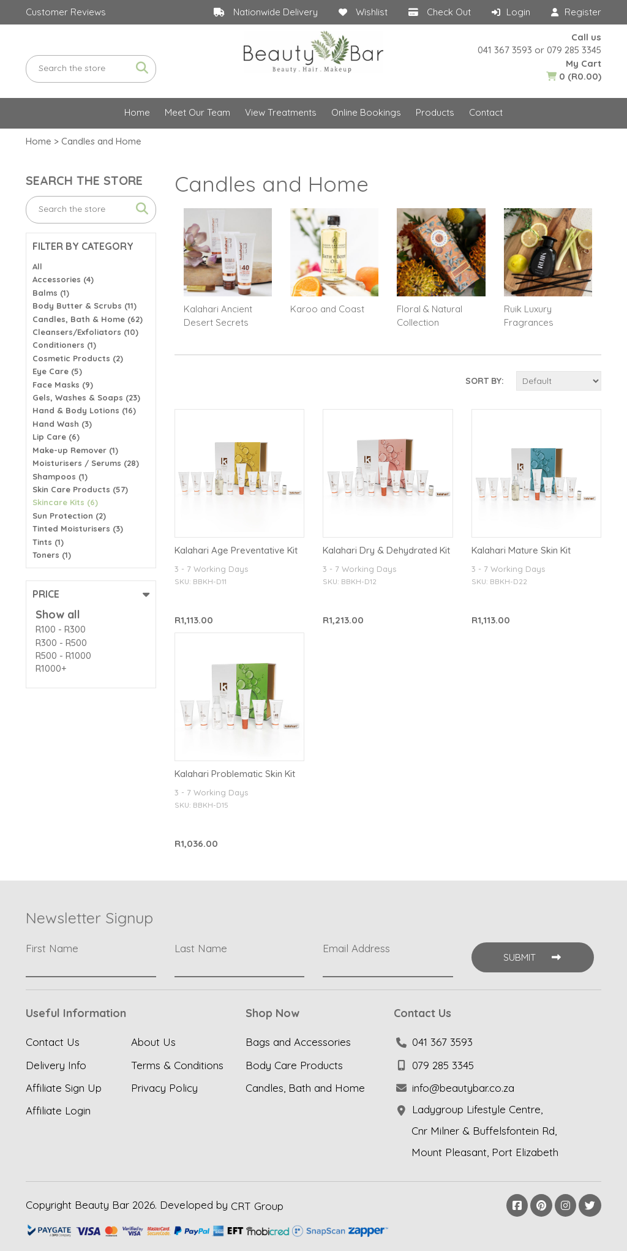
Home (137, 112)
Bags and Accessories (298, 1042)
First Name (52, 948)
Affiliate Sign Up (64, 1087)
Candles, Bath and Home (305, 1087)
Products (435, 112)
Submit (532, 957)
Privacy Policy (164, 1087)
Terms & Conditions (177, 1065)
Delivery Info (56, 1065)
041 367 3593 (505, 50)
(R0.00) (573, 76)
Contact (486, 112)
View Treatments (281, 112)
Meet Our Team (197, 112)
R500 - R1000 (63, 655)
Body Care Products (294, 1065)
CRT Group (257, 1206)
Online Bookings (366, 112)
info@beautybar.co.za (463, 1087)
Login (518, 12)
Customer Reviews (66, 12)
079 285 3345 (574, 50)
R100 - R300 (61, 629)
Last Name (201, 948)
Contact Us (53, 1042)
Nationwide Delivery (275, 12)
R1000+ (51, 668)
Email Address (356, 948)
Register (583, 12)
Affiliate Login (58, 1110)
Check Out (449, 12)
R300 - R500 (61, 642)
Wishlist (372, 12)
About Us (153, 1042)
